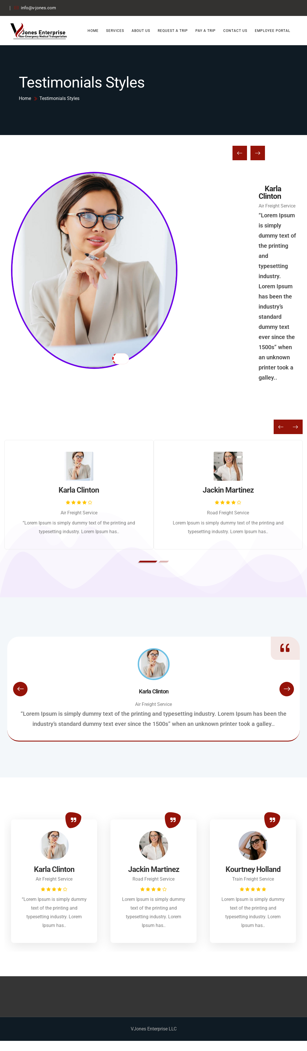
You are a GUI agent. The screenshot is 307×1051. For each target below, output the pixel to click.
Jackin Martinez (228, 490)
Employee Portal (272, 31)
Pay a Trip (205, 31)
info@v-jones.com (35, 8)
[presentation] (239, 217)
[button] (147, 561)
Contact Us (235, 31)
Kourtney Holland (253, 869)
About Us (141, 31)
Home (93, 31)
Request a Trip (173, 31)
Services (115, 31)
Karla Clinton (270, 256)
